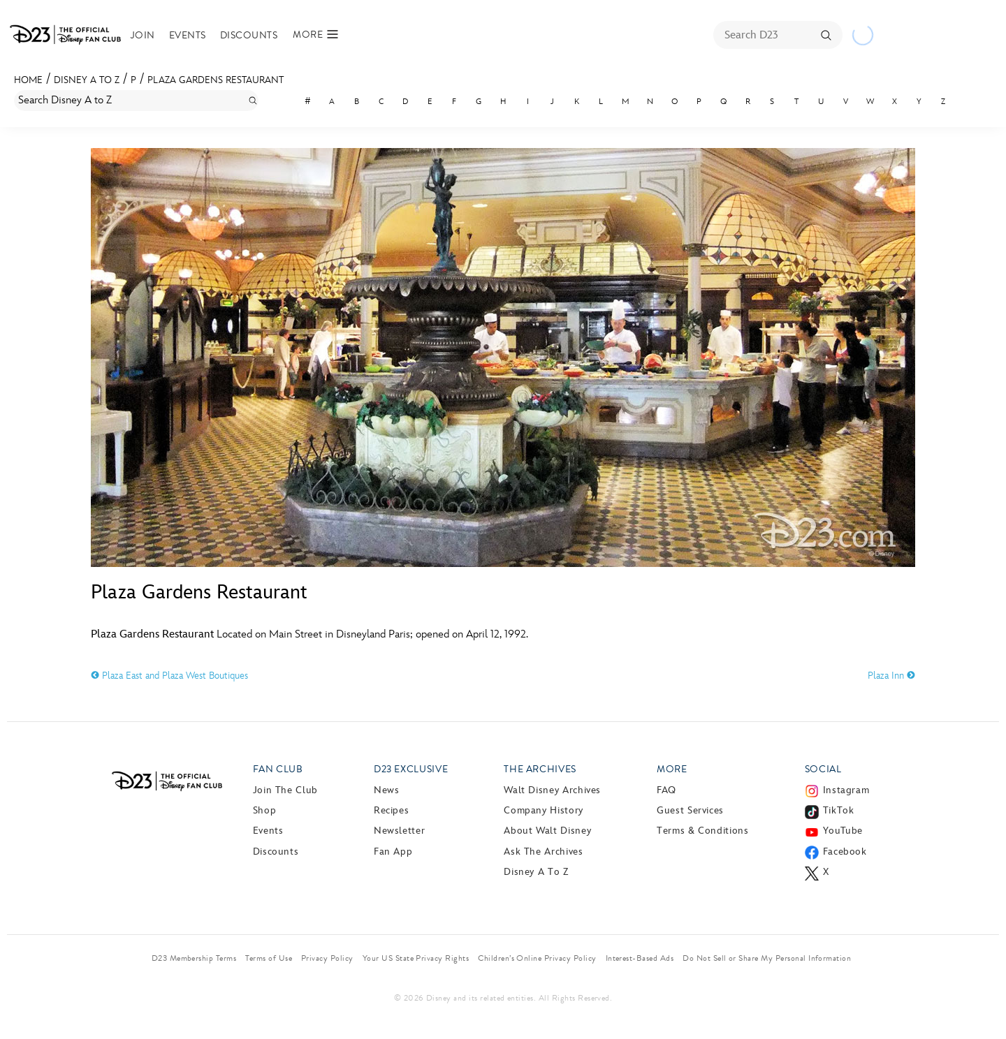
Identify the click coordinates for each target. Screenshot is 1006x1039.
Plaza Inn (891, 675)
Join (143, 35)
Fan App (393, 851)
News (387, 790)
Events (187, 35)
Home (28, 80)
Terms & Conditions (703, 831)
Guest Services (690, 810)
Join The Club (285, 790)
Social (823, 769)
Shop (265, 810)
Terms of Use (268, 958)
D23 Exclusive (411, 769)
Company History (543, 810)
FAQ (666, 790)
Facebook (845, 851)
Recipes (391, 810)
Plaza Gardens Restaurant (215, 80)
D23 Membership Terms (194, 958)
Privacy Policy (327, 958)
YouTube (843, 831)
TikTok (838, 810)
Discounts (248, 35)
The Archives (540, 769)
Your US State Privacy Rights (416, 958)
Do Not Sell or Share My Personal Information (767, 958)
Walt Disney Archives (552, 790)
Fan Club (278, 769)
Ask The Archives (543, 851)
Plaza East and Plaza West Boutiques (169, 675)
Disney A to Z (86, 80)
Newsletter (399, 831)
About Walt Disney (547, 831)
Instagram (846, 790)
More (672, 769)
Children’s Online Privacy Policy (537, 958)
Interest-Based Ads (640, 958)
